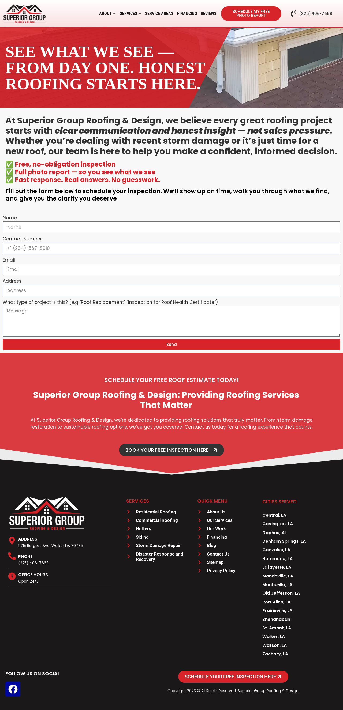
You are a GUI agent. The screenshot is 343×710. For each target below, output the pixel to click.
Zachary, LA (275, 654)
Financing (187, 13)
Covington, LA (277, 524)
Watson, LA (274, 645)
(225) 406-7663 (33, 563)
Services (130, 13)
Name (10, 217)
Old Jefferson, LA (281, 593)
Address (12, 281)
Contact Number (22, 239)
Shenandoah (276, 619)
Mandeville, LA (277, 576)
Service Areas (159, 13)
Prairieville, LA (277, 610)
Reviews (209, 13)
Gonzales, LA (276, 550)
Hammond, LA (277, 559)
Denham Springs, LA (284, 541)
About (107, 13)
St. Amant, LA (276, 628)
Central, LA (274, 515)
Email (9, 260)
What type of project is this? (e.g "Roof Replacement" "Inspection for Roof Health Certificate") (110, 302)
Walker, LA (273, 636)
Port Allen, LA (276, 602)
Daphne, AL (274, 533)
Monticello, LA (277, 584)
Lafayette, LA (276, 567)
